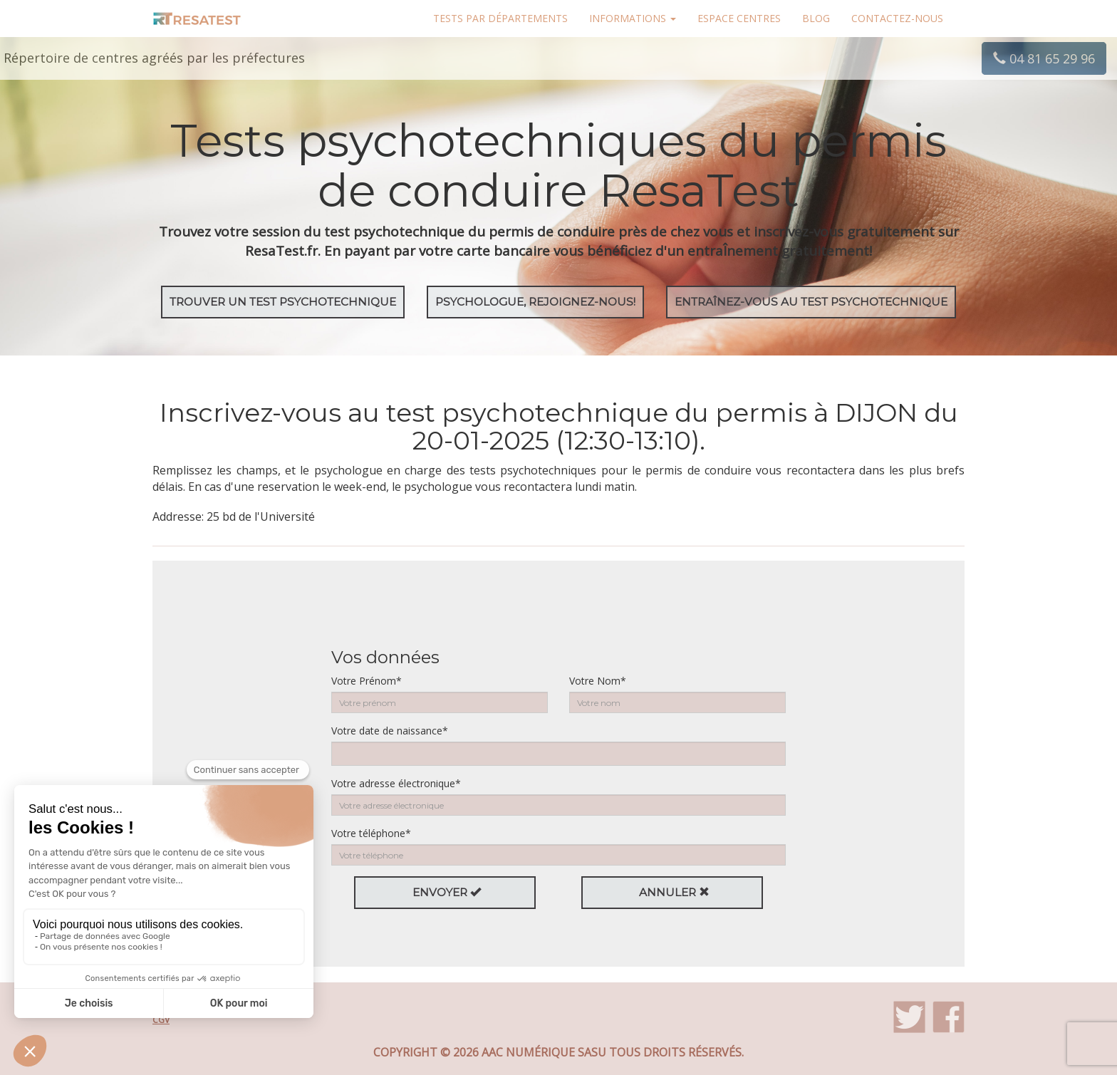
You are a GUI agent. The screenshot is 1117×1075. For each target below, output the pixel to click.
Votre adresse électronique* (396, 783)
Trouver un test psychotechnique (283, 301)
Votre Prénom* (366, 680)
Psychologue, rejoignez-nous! (535, 301)
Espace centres (739, 18)
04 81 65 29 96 (1044, 58)
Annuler (674, 892)
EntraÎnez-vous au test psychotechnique (811, 301)
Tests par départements (500, 18)
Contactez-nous (897, 18)
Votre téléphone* (371, 833)
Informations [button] (632, 18)
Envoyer (446, 892)
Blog (816, 18)
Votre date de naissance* (389, 730)
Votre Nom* (597, 680)
